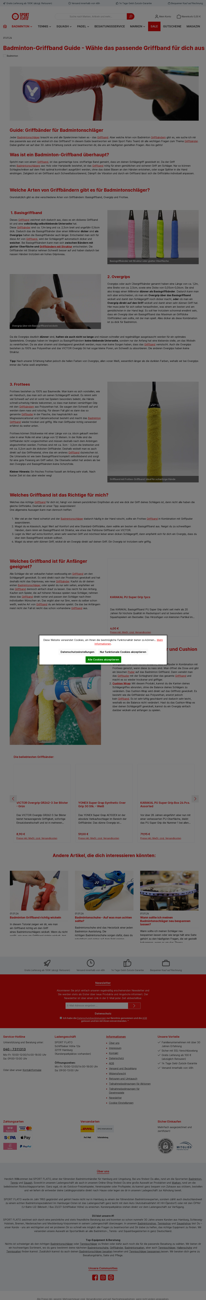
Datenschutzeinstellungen (77, 652)
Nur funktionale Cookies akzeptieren (123, 652)
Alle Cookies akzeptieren (103, 659)
